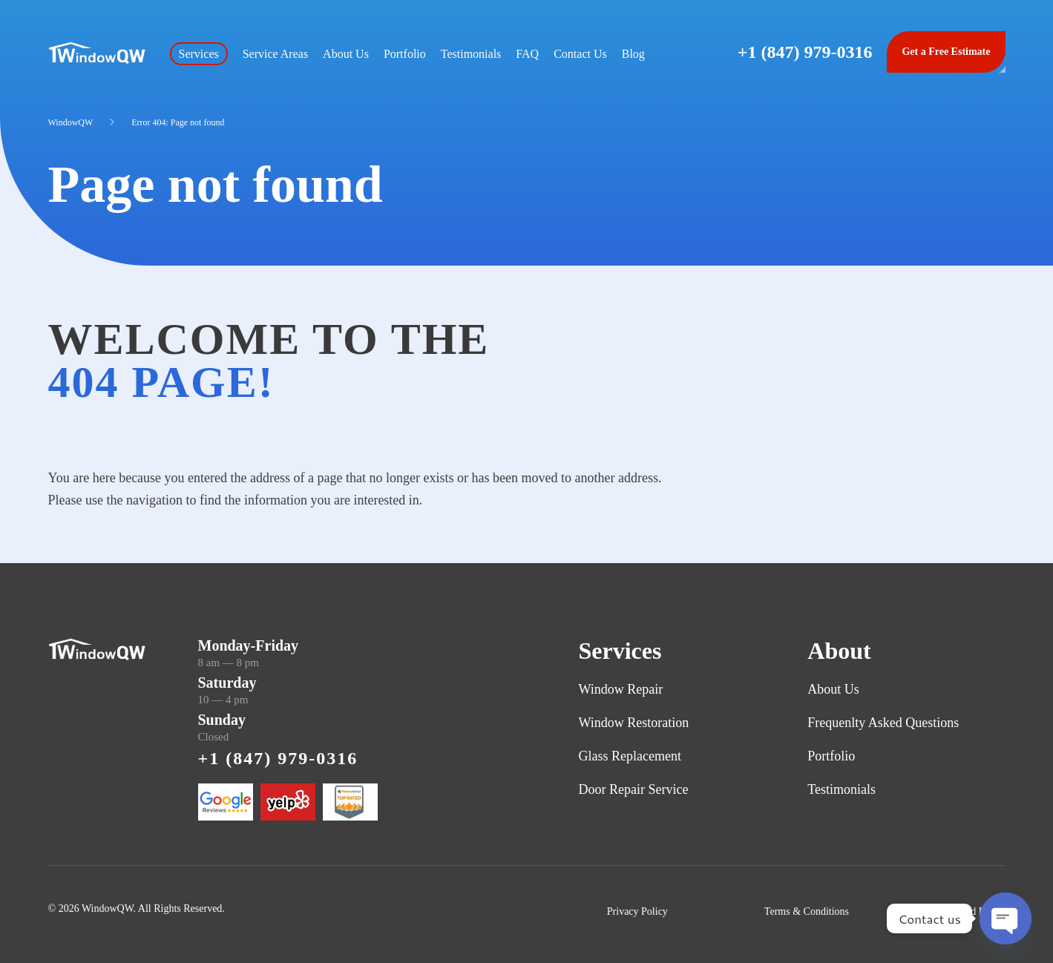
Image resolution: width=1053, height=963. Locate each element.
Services (199, 53)
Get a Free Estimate (946, 51)
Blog (633, 53)
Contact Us (580, 53)
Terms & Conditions (806, 911)
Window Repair (621, 689)
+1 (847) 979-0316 (805, 52)
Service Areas (275, 53)
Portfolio (405, 53)
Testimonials (471, 53)
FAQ (527, 53)
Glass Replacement (630, 756)
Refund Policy (975, 911)
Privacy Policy (637, 911)
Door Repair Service (634, 789)
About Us (346, 53)
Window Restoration (634, 722)
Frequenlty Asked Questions (883, 722)
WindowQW (71, 122)
